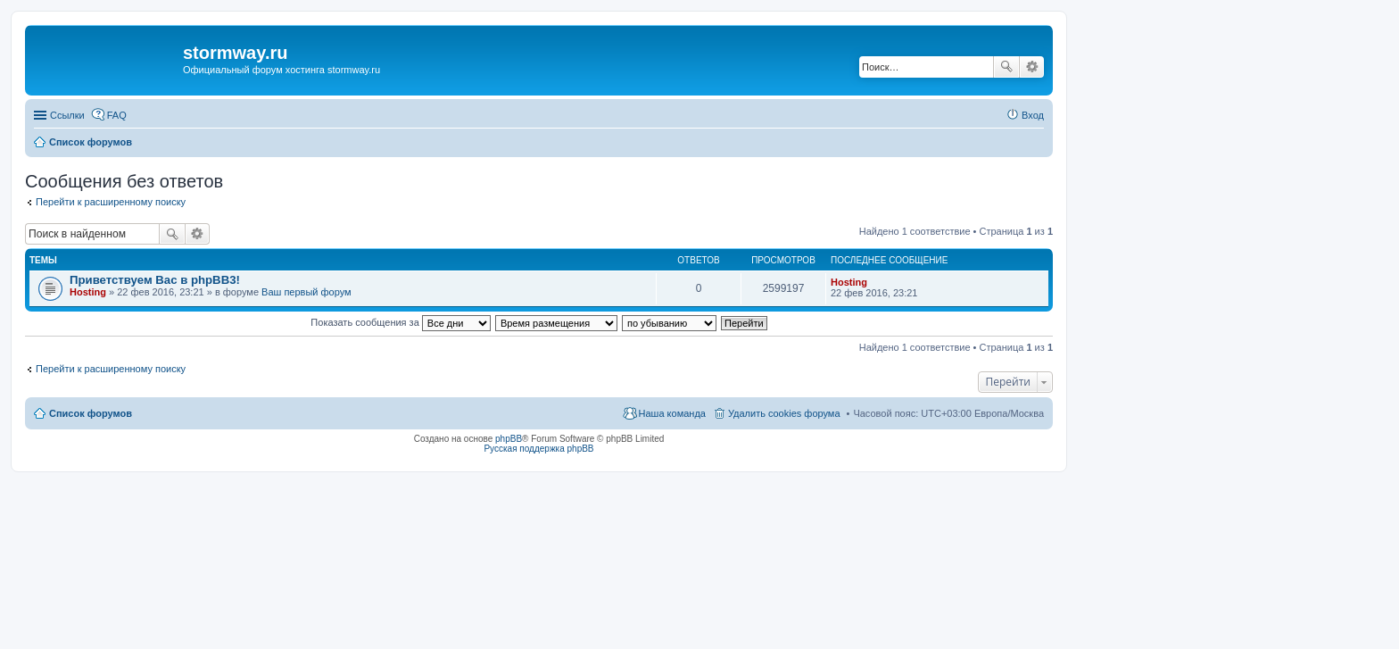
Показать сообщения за (400, 322)
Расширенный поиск (1032, 67)
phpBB (508, 439)
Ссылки (67, 115)
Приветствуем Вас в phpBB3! (155, 280)
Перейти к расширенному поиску (111, 201)
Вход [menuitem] (1033, 115)
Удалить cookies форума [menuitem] (784, 413)
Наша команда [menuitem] (672, 413)
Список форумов (90, 413)
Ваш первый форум (306, 292)
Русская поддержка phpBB (538, 448)
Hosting (88, 292)
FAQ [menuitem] (117, 115)
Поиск (1006, 67)
